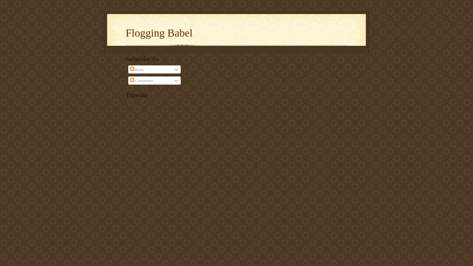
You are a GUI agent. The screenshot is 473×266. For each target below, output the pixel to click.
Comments (141, 80)
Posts (137, 69)
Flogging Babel (159, 33)
